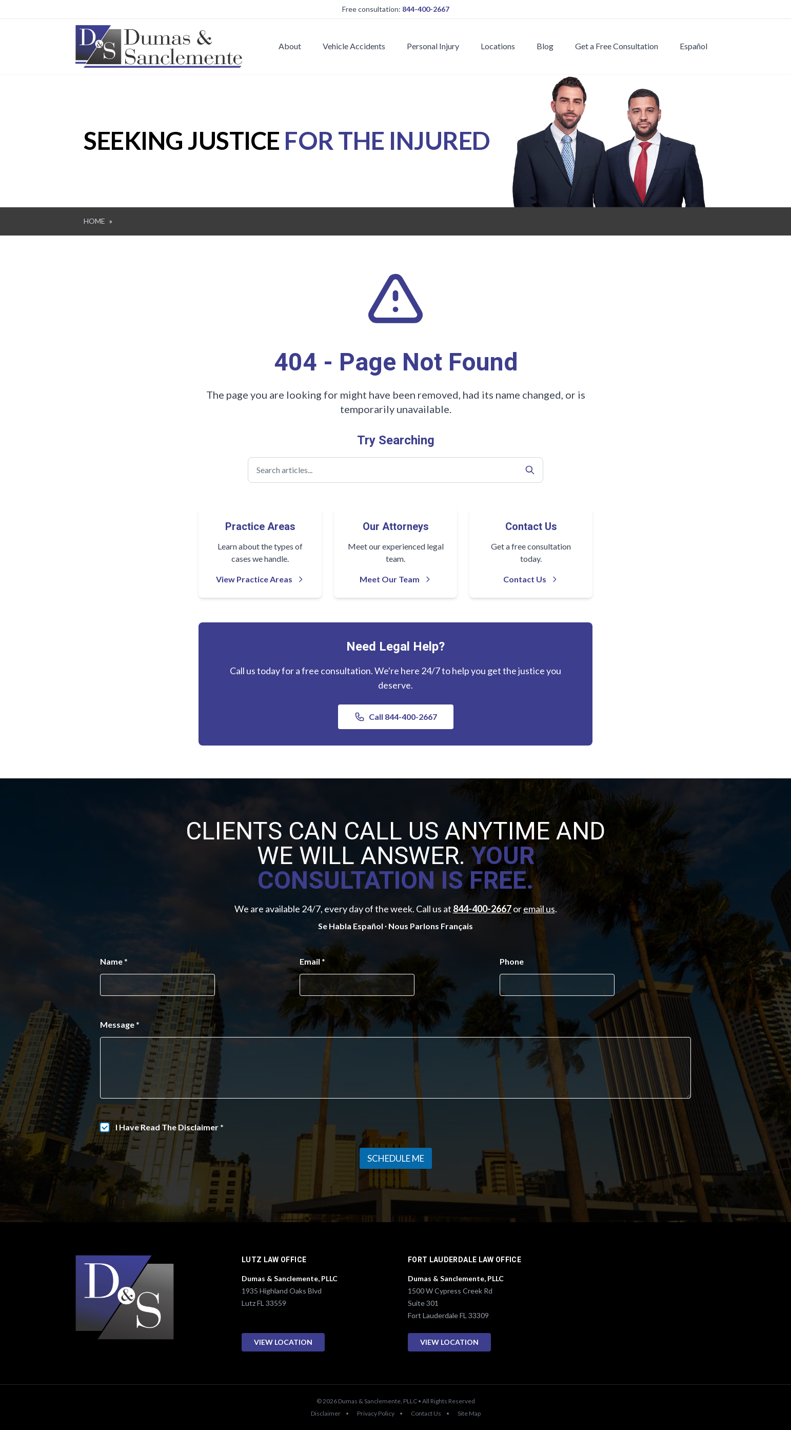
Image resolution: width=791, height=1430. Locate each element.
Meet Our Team (396, 579)
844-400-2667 (425, 9)
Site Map (469, 1413)
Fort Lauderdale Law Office (464, 1260)
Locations (498, 46)
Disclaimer (326, 1413)
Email (312, 961)
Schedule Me (395, 1158)
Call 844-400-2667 (395, 717)
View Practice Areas (260, 579)
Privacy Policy (375, 1413)
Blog (545, 46)
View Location (283, 1342)
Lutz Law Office (274, 1260)
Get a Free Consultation (616, 46)
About (290, 46)
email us (539, 908)
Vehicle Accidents (354, 46)
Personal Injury (433, 46)
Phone (512, 961)
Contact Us (531, 579)
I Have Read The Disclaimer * (169, 1127)
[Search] (530, 470)
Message (120, 1024)
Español (693, 46)
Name (114, 961)
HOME (94, 221)
